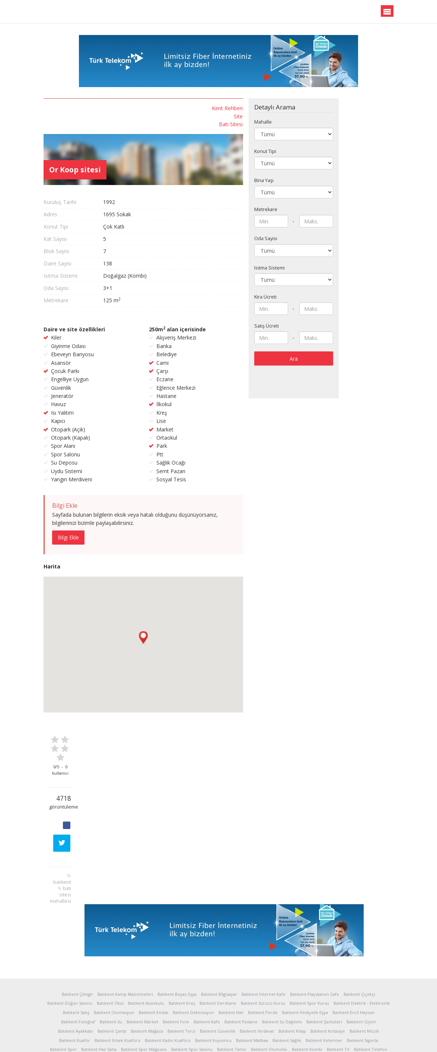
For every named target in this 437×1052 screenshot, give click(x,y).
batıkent (84, 258)
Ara (354, 346)
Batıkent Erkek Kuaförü (117, 988)
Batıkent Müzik (364, 979)
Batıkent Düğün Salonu (69, 951)
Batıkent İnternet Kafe (264, 942)
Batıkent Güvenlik (217, 979)
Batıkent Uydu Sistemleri (123, 1007)
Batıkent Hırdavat (257, 979)
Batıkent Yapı (325, 1007)
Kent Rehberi (77, 108)
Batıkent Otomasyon (114, 961)
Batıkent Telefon (370, 998)
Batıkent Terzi (181, 979)
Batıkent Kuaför (74, 988)
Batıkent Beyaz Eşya (177, 942)
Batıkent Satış (76, 961)
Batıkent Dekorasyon (193, 961)
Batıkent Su (111, 970)
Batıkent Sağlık (286, 988)
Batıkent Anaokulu (146, 951)
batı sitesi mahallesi (82, 267)
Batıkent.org (80, 12)
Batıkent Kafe (207, 970)
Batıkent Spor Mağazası (144, 998)
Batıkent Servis (243, 1007)
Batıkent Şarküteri (324, 970)
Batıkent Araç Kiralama (285, 1007)
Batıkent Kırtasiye (327, 979)
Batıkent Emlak (153, 961)
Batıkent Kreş (182, 951)
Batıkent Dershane (218, 951)
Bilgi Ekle (128, 501)
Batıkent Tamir (231, 998)
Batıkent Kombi (307, 998)
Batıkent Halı (230, 961)
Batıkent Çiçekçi (359, 942)
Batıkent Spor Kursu (309, 951)
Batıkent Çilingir (77, 942)
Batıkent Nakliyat (207, 1007)
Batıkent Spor (63, 998)
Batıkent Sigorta (362, 988)
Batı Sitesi (81, 124)
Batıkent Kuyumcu (213, 988)
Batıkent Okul (110, 951)
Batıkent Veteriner (324, 988)
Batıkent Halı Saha (99, 998)
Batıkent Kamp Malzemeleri (125, 942)
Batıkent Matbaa (252, 988)
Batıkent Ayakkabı (75, 979)
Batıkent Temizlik (169, 1007)
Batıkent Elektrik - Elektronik (362, 951)
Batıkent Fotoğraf (78, 970)
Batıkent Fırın (176, 970)
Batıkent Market (142, 970)
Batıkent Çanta (112, 979)
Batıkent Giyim (361, 970)
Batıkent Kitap (292, 979)
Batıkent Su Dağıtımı (282, 970)
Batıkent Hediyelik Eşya (305, 961)
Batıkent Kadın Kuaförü (168, 988)
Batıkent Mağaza (147, 979)
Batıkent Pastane (241, 970)
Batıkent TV (338, 998)
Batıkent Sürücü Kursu (263, 951)
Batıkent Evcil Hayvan (353, 961)
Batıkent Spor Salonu (192, 998)
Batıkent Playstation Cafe (314, 942)
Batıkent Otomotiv (269, 998)
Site (88, 115)
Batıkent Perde (263, 961)
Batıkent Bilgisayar (219, 942)
